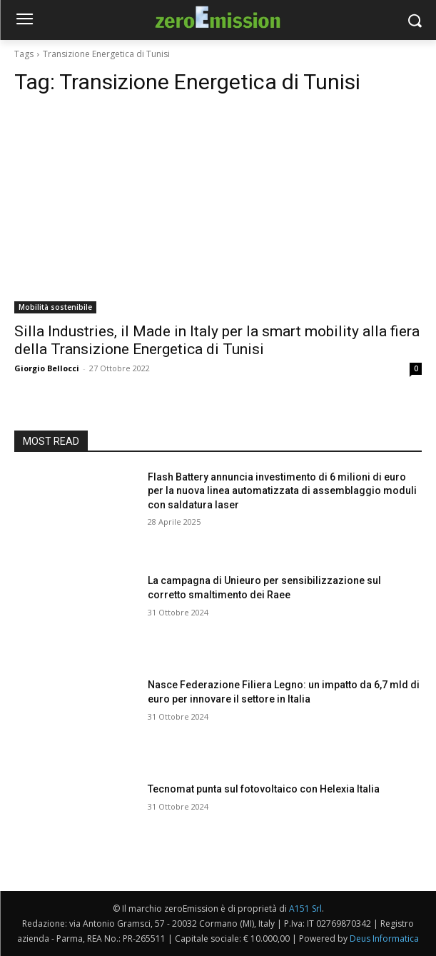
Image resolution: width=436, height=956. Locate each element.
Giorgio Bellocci (46, 368)
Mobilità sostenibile (55, 307)
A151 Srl (305, 908)
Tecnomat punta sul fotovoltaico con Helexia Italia (264, 789)
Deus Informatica (384, 938)
